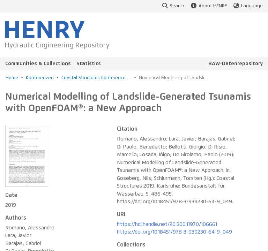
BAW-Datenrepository (235, 63)
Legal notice (240, 242)
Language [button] (248, 6)
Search (173, 6)
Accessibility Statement (83, 242)
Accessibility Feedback (146, 242)
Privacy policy (198, 242)
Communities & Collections (38, 63)
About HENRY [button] (208, 6)
